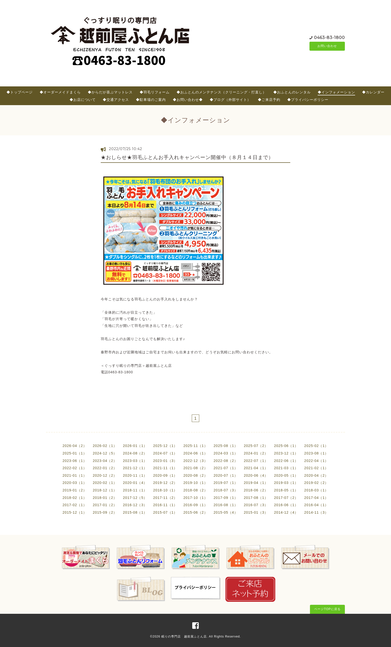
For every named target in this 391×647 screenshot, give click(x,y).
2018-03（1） (316, 490)
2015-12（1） (75, 512)
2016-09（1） (195, 505)
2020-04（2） (316, 475)
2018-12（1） (105, 490)
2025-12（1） (165, 446)
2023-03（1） (135, 461)
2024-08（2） (135, 453)
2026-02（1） (105, 446)
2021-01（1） (75, 475)
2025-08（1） (226, 446)
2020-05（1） (286, 475)
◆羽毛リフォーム (155, 92)
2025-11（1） (195, 446)
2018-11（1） (135, 490)
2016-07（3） (256, 505)
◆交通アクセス (116, 100)
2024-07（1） (165, 453)
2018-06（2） (256, 490)
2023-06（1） (75, 461)
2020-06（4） (256, 475)
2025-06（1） (286, 446)
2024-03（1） (226, 453)
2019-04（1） (256, 483)
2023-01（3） (165, 461)
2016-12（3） (135, 505)
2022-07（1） (256, 461)
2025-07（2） (256, 446)
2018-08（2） (195, 490)
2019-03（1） (286, 483)
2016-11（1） (165, 505)
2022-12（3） (195, 461)
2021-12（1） (135, 468)
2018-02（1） (75, 498)
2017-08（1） (256, 498)
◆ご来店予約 (269, 100)
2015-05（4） (226, 512)
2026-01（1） (135, 446)
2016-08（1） (226, 505)
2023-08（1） (316, 453)
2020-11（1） (135, 475)
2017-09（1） (226, 498)
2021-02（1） (316, 468)
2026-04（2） (75, 446)
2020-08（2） (195, 475)
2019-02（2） (316, 483)
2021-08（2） (195, 468)
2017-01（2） (105, 505)
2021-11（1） (165, 468)
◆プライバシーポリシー (307, 100)
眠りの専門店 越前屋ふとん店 (184, 636)
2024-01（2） (256, 453)
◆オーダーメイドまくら (60, 92)
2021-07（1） (226, 468)
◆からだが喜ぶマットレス (110, 92)
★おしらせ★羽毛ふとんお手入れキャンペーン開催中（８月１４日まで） (187, 157)
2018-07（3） (226, 490)
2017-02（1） (75, 505)
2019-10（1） (195, 483)
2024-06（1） (195, 453)
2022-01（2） (105, 468)
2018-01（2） (105, 498)
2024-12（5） (105, 453)
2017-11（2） (165, 498)
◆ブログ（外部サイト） (230, 100)
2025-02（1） (316, 446)
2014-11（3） (316, 512)
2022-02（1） (75, 468)
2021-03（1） (286, 468)
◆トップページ (19, 92)
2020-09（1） (165, 475)
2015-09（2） (105, 512)
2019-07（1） (226, 483)
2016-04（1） (316, 505)
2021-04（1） (256, 468)
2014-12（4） (286, 512)
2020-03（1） (75, 483)
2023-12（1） (286, 453)
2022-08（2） (226, 461)
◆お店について (83, 100)
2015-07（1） (165, 512)
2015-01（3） (256, 512)
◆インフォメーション (336, 92)
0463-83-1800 (329, 37)
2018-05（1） (286, 490)
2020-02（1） (105, 483)
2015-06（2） (195, 512)
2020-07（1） (226, 475)
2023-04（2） (105, 461)
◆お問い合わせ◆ (188, 100)
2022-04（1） (316, 461)
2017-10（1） (195, 498)
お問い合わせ (327, 46)
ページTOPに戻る (327, 609)
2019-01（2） (75, 490)
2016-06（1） (286, 505)
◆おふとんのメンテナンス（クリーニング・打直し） (221, 92)
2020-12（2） (105, 475)
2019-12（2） (165, 483)
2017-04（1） (316, 498)
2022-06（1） (286, 461)
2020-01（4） (135, 483)
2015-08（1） (135, 512)
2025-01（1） (75, 453)
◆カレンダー (373, 92)
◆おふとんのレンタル (292, 92)
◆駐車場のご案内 (151, 100)
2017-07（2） (286, 498)
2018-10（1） (165, 490)
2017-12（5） (135, 498)
